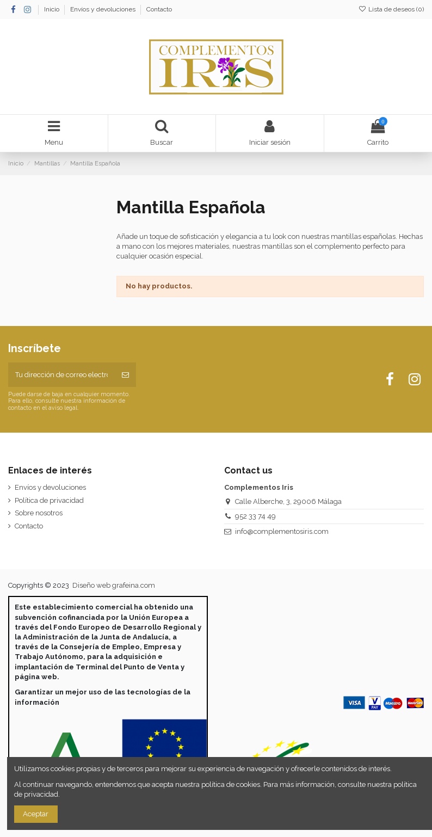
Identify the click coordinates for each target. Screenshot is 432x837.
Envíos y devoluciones (103, 9)
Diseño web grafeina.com (113, 585)
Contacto (159, 9)
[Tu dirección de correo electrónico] (61, 374)
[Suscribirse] (125, 374)
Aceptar (35, 814)
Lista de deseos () (391, 9)
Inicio (52, 9)
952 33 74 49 (255, 516)
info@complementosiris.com (282, 531)
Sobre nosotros (39, 513)
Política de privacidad (49, 500)
